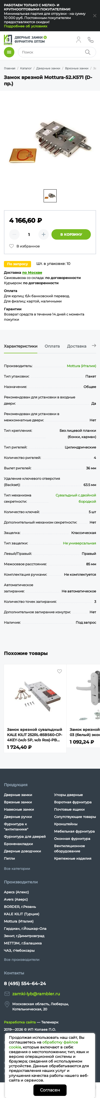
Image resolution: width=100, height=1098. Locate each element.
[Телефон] (90, 39)
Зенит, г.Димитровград (24, 936)
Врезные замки (18, 802)
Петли (9, 858)
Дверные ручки (18, 817)
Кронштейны (65, 824)
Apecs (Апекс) (16, 892)
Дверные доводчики (22, 851)
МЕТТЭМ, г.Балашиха (23, 943)
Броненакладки (18, 844)
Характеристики (20, 346)
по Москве (32, 272)
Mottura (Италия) (81, 366)
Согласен (50, 1090)
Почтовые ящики (69, 809)
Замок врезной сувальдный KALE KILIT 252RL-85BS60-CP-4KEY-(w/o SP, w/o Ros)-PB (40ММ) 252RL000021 (34, 735)
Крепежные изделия (72, 858)
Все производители (21, 959)
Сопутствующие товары (75, 817)
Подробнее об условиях (25, 26)
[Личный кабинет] (78, 39)
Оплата (52, 346)
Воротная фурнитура (73, 802)
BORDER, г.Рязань (20, 907)
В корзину (71, 234)
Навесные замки (19, 809)
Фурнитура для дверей (25, 836)
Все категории (17, 868)
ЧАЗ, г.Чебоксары (19, 950)
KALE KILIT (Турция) (21, 914)
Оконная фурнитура (72, 838)
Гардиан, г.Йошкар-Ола (25, 928)
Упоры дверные (68, 795)
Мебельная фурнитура (74, 831)
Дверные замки (18, 795)
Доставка (76, 346)
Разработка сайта (20, 1022)
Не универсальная (79, 543)
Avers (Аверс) (16, 899)
